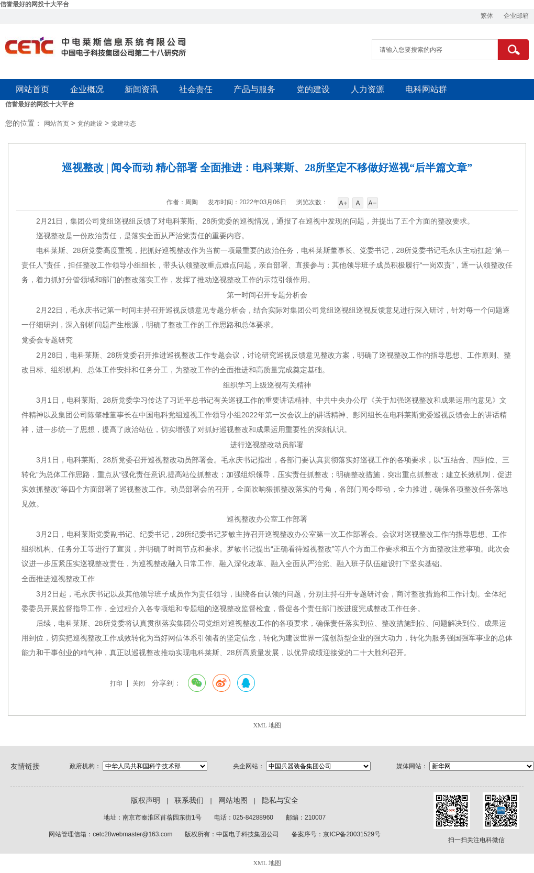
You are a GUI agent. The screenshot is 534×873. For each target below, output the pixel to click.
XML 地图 (267, 725)
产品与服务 (254, 89)
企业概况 (87, 89)
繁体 (487, 15)
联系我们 (189, 800)
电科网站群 (426, 89)
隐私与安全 (280, 800)
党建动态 (123, 123)
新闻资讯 (141, 89)
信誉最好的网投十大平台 (34, 4)
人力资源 (367, 89)
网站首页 (32, 89)
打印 (116, 683)
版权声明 (145, 800)
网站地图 (233, 800)
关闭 (138, 683)
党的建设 (313, 89)
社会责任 (196, 89)
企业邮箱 (516, 15)
